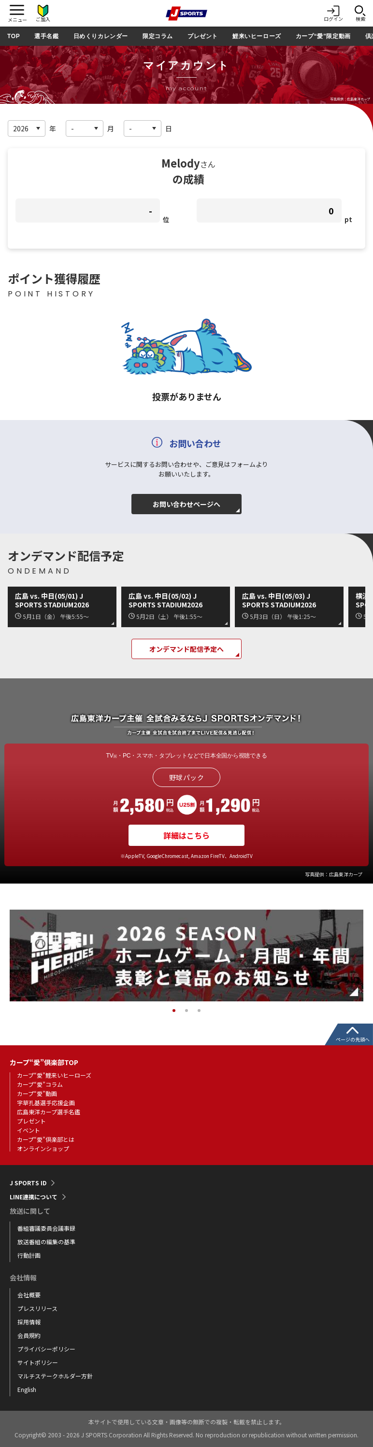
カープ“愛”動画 (37, 1093)
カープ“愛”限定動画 (323, 36)
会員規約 (29, 1335)
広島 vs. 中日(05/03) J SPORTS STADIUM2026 (279, 600)
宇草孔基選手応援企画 (46, 1102)
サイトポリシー (37, 1362)
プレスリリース (37, 1308)
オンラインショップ (43, 1148)
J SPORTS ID (28, 1183)
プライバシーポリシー (46, 1349)
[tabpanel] (186, 955)
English (26, 1389)
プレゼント (202, 36)
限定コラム (158, 36)
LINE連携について (33, 1197)
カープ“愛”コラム (40, 1084)
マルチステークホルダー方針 (55, 1376)
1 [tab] (173, 1010)
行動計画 (29, 1255)
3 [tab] (199, 1010)
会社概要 (29, 1295)
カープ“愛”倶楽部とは (45, 1139)
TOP (13, 36)
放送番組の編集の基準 (46, 1241)
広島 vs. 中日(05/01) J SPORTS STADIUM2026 (52, 600)
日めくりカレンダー (100, 36)
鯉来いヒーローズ (256, 36)
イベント (28, 1130)
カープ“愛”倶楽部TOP (44, 1062)
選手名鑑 (46, 36)
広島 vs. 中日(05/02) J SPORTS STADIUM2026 (165, 600)
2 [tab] (186, 1010)
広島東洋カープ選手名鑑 (48, 1112)
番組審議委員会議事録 (46, 1228)
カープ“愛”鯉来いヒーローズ (54, 1075)
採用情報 (29, 1322)
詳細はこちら (186, 835)
